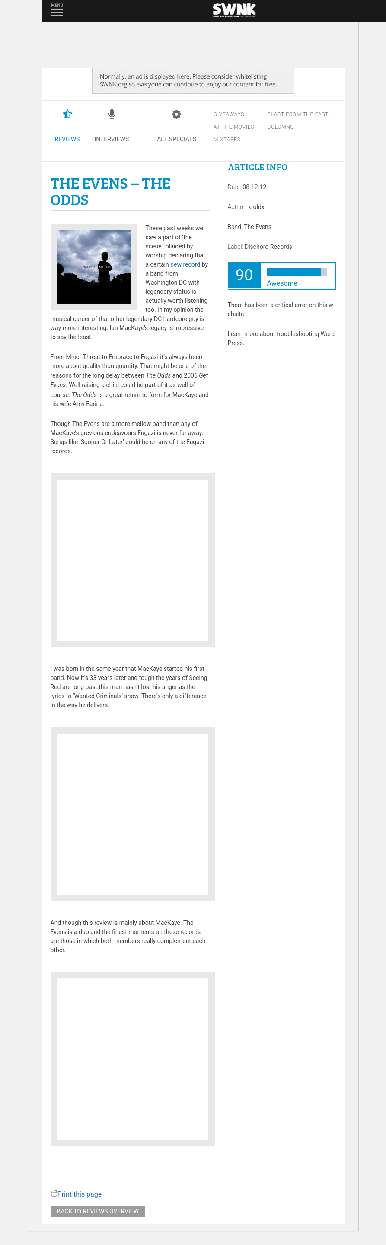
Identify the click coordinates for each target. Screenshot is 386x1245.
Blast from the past (298, 114)
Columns (280, 127)
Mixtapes (227, 140)
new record (185, 264)
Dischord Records (268, 246)
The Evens (257, 226)
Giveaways (229, 114)
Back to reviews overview (98, 1211)
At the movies (234, 127)
